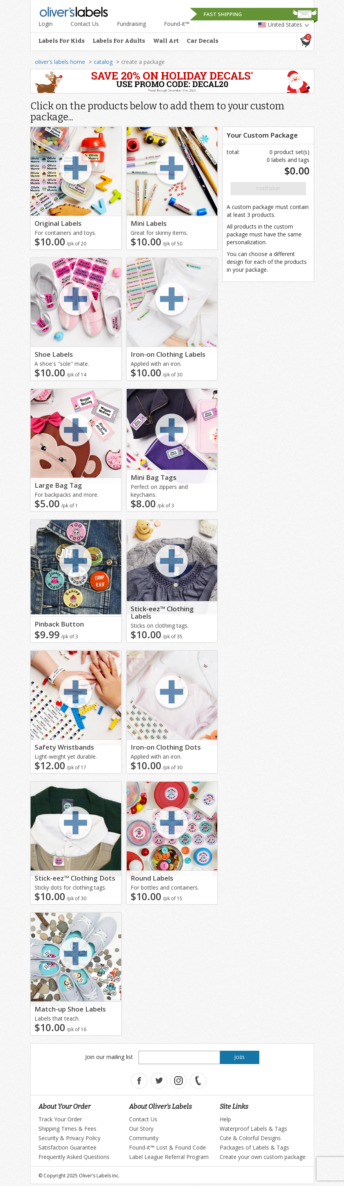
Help (225, 1119)
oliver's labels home (60, 61)
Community (143, 1138)
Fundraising (131, 23)
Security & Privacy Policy (69, 1138)
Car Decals (202, 40)
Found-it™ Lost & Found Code (167, 1147)
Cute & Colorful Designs (250, 1138)
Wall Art (166, 40)
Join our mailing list (109, 1057)
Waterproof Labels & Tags (253, 1128)
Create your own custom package (263, 1157)
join (239, 1057)
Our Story (141, 1128)
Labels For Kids (61, 40)
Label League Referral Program (169, 1157)
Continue (268, 188)
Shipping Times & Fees (67, 1128)
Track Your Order (60, 1119)
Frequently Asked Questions (73, 1157)
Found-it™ (176, 23)
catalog (103, 61)
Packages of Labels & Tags (254, 1147)
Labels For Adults (119, 40)
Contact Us (85, 23)
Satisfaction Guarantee (67, 1147)
